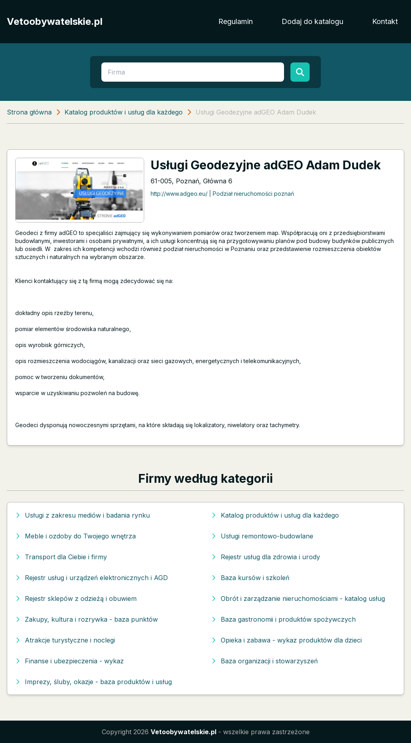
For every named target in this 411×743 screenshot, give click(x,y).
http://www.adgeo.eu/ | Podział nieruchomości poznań (222, 193)
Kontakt (385, 21)
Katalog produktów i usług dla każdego (123, 112)
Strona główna (29, 112)
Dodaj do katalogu (312, 21)
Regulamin (235, 21)
